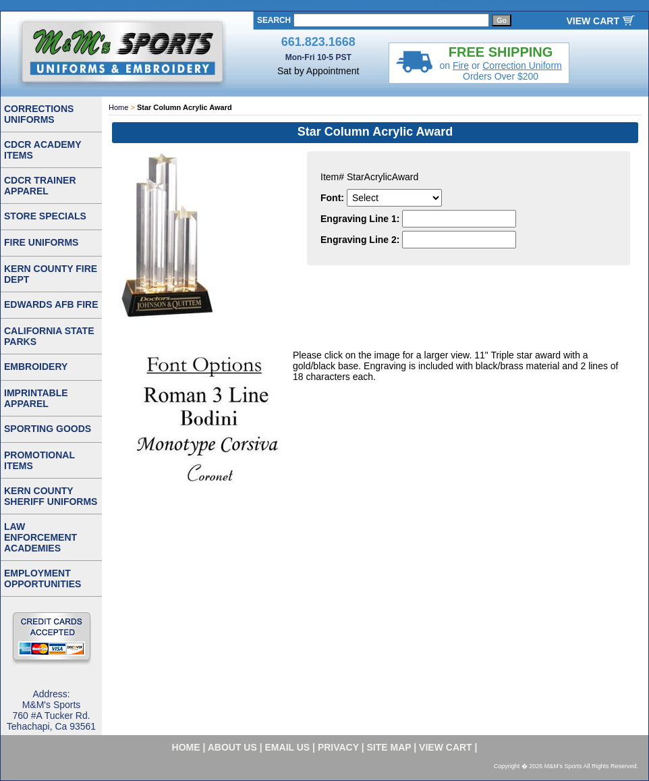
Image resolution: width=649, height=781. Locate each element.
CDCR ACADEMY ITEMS (43, 150)
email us (287, 747)
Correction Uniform (521, 65)
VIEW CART (592, 21)
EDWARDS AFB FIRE (51, 304)
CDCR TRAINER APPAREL (40, 185)
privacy (338, 747)
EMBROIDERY (35, 366)
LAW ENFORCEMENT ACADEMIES (40, 537)
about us (232, 747)
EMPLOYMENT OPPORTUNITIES (42, 578)
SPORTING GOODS (47, 428)
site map (389, 747)
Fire (461, 65)
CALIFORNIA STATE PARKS (49, 336)
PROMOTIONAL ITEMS (39, 460)
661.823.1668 (318, 42)
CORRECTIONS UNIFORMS (39, 114)
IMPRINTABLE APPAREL (36, 398)
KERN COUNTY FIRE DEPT (50, 274)
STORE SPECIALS (45, 216)
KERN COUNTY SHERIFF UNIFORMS (50, 496)
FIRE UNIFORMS (41, 242)
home (186, 747)
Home (118, 107)
